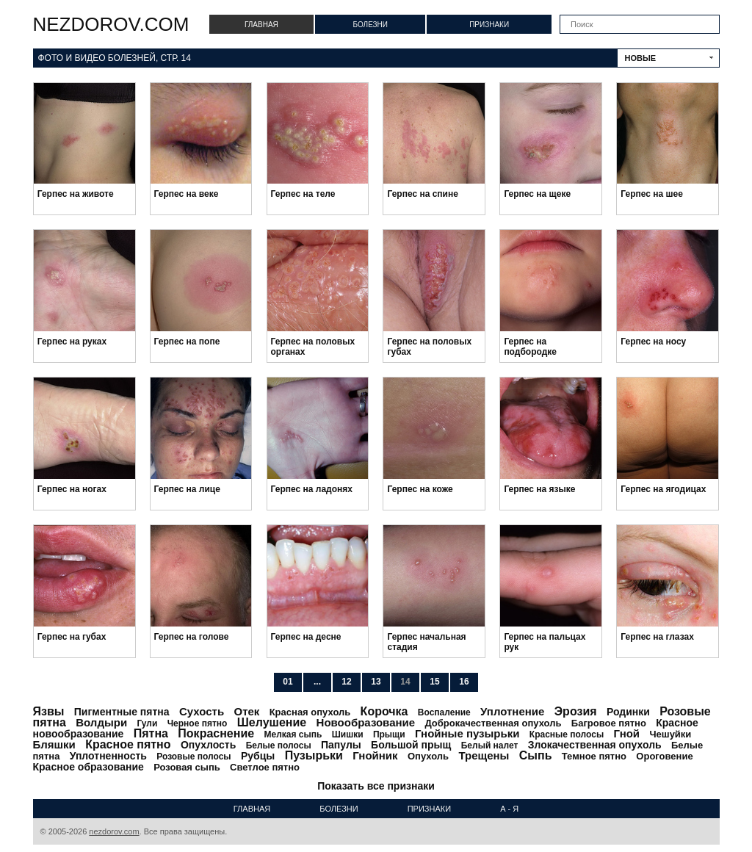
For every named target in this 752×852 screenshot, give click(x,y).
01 (287, 681)
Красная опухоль (310, 712)
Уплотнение (512, 711)
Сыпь (535, 755)
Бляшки (54, 744)
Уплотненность (108, 756)
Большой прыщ (411, 745)
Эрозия (575, 711)
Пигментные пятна (122, 712)
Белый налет (489, 745)
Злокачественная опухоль (595, 745)
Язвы (49, 711)
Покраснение (216, 733)
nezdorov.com (111, 24)
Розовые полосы (193, 756)
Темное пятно (594, 756)
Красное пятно (127, 744)
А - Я (509, 808)
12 (346, 681)
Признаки (489, 25)
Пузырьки (314, 755)
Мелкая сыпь (293, 734)
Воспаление (444, 712)
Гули (147, 723)
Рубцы (258, 756)
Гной (627, 733)
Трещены (483, 755)
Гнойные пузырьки (467, 733)
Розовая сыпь (186, 767)
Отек (246, 711)
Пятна (151, 733)
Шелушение (271, 722)
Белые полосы (278, 745)
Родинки (628, 712)
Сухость (201, 711)
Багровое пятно (608, 723)
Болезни (370, 25)
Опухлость (208, 745)
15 (434, 681)
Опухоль (428, 756)
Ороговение (664, 756)
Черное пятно (197, 723)
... (317, 681)
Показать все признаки (376, 786)
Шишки (348, 734)
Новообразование (366, 722)
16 (464, 681)
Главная (261, 25)
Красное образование (88, 767)
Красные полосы (566, 734)
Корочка (384, 711)
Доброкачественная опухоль (492, 723)
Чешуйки (670, 734)
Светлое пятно (265, 767)
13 (375, 681)
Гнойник (374, 755)
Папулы (341, 745)
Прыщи (389, 734)
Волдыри (101, 722)
